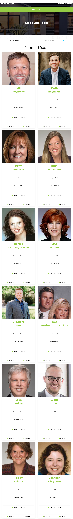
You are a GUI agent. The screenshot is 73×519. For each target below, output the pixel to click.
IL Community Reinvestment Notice (47, 485)
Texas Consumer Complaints (45, 483)
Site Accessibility (42, 479)
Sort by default (54, 40)
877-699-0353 (44, 467)
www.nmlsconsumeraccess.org (45, 508)
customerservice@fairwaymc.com (49, 470)
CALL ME (26, 103)
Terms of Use (41, 475)
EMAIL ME (11, 103)
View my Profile (18, 100)
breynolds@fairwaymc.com (8, 478)
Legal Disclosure (42, 481)
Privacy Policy (41, 477)
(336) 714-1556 (66, 3)
